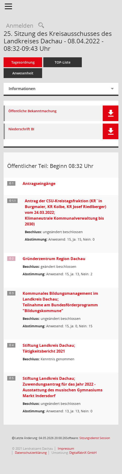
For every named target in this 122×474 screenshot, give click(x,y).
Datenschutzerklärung (30, 452)
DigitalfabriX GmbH (83, 452)
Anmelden (19, 25)
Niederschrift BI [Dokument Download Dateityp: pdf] (21, 129)
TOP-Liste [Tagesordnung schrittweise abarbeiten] (63, 62)
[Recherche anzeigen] (40, 25)
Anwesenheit (22, 73)
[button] (110, 113)
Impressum (65, 448)
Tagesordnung (23, 62)
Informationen (22, 88)
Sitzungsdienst (94, 438)
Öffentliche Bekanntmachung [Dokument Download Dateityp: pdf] (32, 111)
